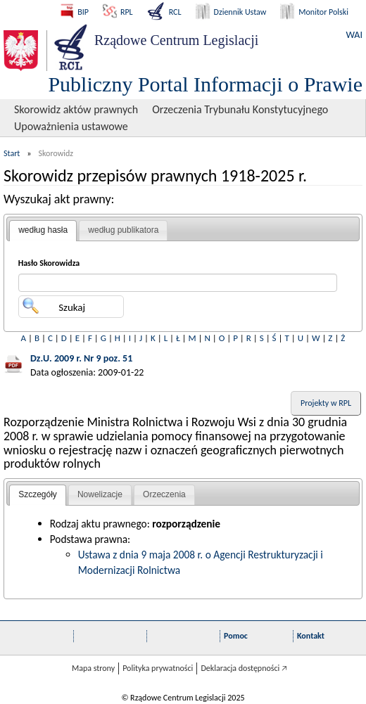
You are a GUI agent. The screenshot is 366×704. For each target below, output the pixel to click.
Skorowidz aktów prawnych (76, 109)
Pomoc (236, 636)
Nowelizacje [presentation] (99, 494)
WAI (354, 35)
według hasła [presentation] (43, 230)
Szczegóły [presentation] (37, 494)
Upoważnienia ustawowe (71, 126)
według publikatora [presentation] (123, 230)
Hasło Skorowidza (49, 263)
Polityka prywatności (157, 668)
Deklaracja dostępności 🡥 (244, 668)
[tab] (43, 230)
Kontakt (310, 636)
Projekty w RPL (326, 403)
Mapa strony (93, 668)
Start (12, 153)
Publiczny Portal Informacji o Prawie (205, 84)
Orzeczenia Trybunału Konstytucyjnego (240, 109)
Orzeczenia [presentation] (164, 494)
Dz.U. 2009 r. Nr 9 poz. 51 (81, 358)
